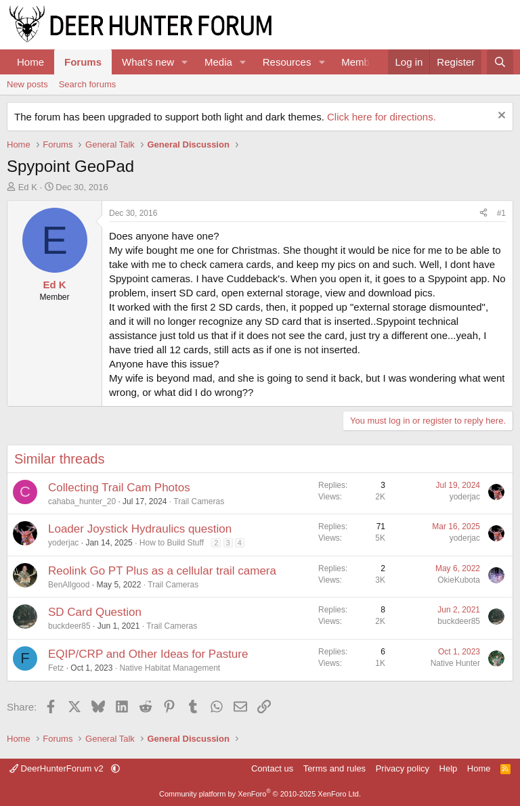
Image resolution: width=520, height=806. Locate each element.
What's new (148, 62)
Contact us (272, 768)
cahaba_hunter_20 (82, 501)
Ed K (27, 187)
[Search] (500, 61)
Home (30, 62)
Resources (287, 62)
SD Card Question (95, 612)
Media (218, 62)
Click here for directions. (381, 116)
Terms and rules (334, 768)
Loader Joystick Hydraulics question (140, 528)
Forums (83, 62)
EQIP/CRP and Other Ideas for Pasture (148, 654)
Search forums (87, 84)
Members (362, 62)
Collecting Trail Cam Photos (119, 487)
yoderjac (465, 496)
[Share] (483, 213)
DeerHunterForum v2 (57, 768)
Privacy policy (402, 768)
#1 (501, 213)
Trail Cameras (198, 501)
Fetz (56, 668)
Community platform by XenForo (260, 794)
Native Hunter (455, 663)
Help (448, 768)
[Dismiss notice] (500, 117)
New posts (27, 84)
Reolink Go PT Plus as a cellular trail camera (162, 570)
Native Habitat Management (169, 668)
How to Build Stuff (171, 542)
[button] (184, 61)
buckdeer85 (69, 626)
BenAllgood (68, 584)
